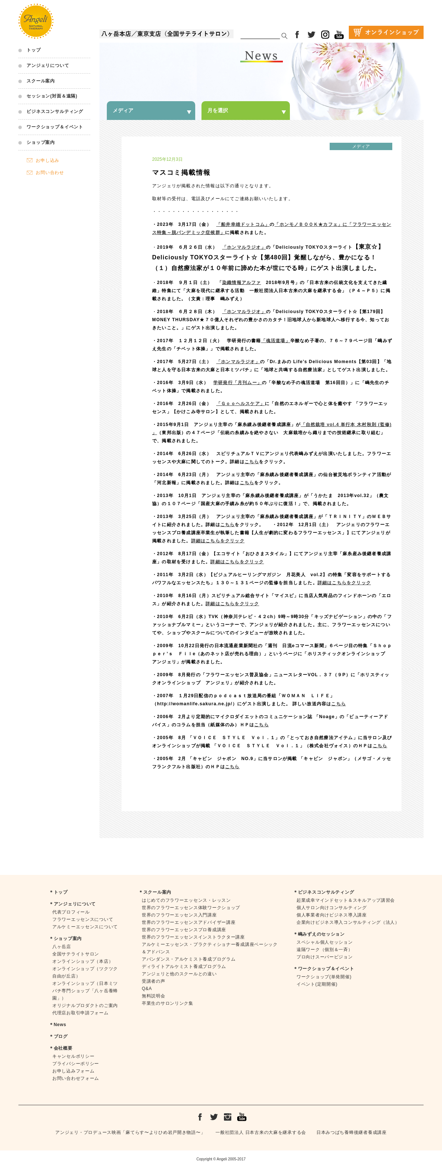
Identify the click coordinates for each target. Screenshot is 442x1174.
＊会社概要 (61, 1048)
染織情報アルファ (241, 282)
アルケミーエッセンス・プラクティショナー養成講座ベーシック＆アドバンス (210, 948)
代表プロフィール (71, 912)
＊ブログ (58, 1036)
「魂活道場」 (275, 340)
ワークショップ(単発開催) (324, 976)
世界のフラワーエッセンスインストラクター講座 (193, 937)
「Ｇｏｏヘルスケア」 (240, 403)
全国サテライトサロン (75, 954)
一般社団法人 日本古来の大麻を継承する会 (260, 1132)
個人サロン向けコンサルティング (332, 907)
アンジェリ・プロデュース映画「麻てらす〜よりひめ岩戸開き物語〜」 (130, 1132)
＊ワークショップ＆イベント (323, 968)
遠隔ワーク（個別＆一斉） (325, 949)
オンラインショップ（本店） (82, 961)
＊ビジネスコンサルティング (323, 892)
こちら (252, 461)
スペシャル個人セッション (325, 942)
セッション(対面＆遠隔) (52, 96)
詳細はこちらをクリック (218, 540)
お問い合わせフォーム (75, 1078)
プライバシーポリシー (75, 1063)
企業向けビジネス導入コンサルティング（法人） (348, 922)
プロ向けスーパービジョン (325, 957)
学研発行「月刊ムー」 (237, 382)
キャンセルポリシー (73, 1056)
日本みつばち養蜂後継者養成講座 (351, 1132)
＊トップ (58, 892)
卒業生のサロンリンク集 (167, 1003)
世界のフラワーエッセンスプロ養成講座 (184, 929)
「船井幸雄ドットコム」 (243, 224)
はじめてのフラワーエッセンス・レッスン (186, 900)
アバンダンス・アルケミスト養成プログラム (188, 959)
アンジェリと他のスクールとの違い (179, 973)
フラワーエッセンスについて (82, 919)
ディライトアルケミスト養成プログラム (184, 966)
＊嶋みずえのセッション (319, 934)
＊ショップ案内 (65, 938)
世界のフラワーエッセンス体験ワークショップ (191, 907)
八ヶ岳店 (61, 946)
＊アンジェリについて (72, 904)
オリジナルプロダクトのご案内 (85, 1005)
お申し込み (47, 160)
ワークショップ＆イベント (55, 127)
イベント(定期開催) (317, 984)
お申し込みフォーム (73, 1071)
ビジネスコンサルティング (55, 111)
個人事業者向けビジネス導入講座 (332, 915)
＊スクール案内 (154, 892)
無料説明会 (153, 996)
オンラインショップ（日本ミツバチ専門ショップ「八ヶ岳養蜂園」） (85, 991)
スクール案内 (41, 81)
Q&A (147, 988)
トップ (34, 50)
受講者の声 (153, 981)
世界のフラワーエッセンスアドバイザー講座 (188, 922)
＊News (57, 1024)
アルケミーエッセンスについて (85, 926)
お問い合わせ (50, 172)
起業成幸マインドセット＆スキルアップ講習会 (346, 900)
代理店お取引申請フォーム (80, 1012)
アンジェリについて (48, 65)
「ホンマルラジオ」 (238, 361)
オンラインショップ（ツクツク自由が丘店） (85, 972)
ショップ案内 (41, 142)
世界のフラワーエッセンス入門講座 (179, 915)
